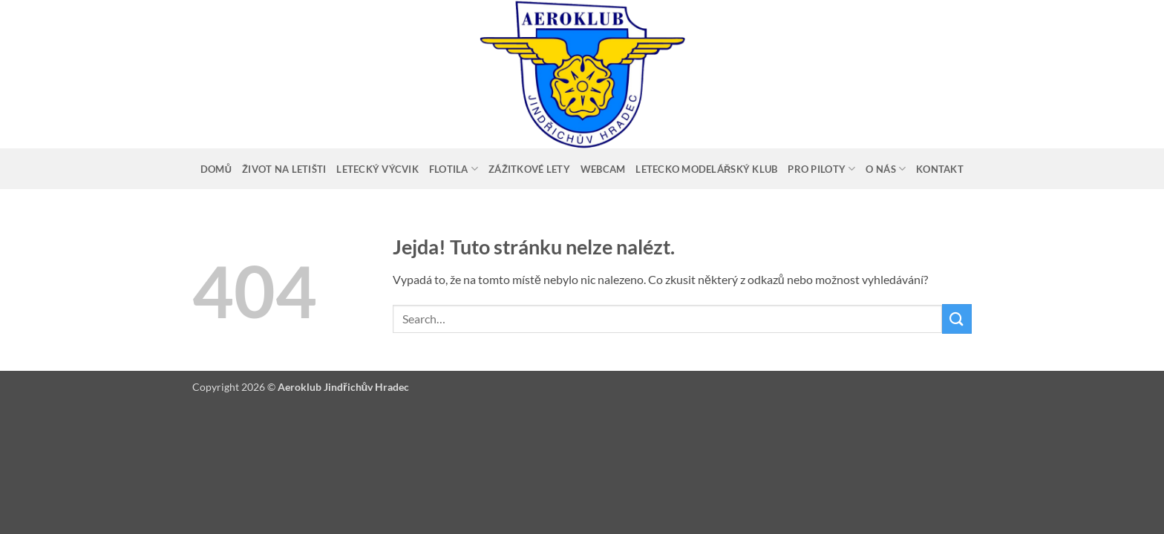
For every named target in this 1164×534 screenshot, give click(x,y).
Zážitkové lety (529, 169)
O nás (886, 169)
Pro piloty (821, 169)
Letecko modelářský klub (706, 169)
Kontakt (940, 169)
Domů (216, 169)
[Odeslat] (957, 318)
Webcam (603, 169)
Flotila (453, 169)
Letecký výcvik (377, 169)
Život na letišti (284, 169)
